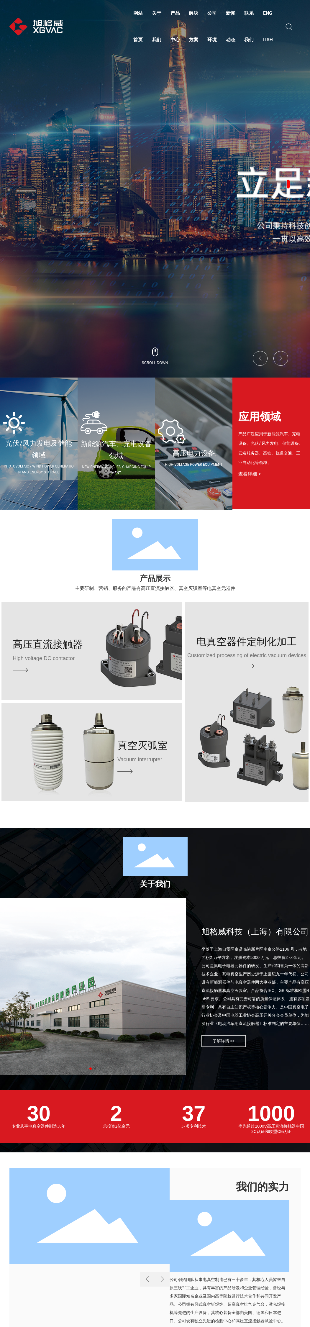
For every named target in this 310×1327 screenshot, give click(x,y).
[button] (288, 184)
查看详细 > (249, 474)
